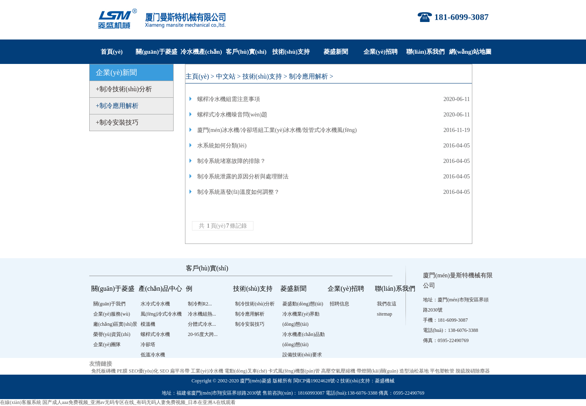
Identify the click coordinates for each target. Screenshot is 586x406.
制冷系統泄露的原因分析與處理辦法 (243, 176)
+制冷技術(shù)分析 (124, 89)
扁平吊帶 (179, 371)
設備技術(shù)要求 (302, 355)
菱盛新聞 (336, 51)
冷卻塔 (148, 344)
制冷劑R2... (200, 304)
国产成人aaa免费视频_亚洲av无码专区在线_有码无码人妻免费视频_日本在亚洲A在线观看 (139, 402)
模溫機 (148, 324)
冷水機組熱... (202, 314)
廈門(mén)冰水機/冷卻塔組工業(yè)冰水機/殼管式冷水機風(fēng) (277, 130)
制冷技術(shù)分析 (255, 304)
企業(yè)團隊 (107, 344)
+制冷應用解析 (117, 105)
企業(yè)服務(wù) (111, 314)
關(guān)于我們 (109, 304)
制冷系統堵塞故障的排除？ (231, 161)
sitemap (384, 314)
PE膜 (122, 371)
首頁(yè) (112, 51)
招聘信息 (339, 304)
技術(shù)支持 (291, 51)
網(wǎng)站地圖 (470, 51)
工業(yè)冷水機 (207, 371)
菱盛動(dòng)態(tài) (302, 304)
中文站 (226, 76)
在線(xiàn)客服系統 (20, 402)
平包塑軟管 (442, 371)
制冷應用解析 (308, 76)
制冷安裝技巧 (249, 324)
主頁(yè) (197, 76)
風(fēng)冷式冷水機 (161, 314)
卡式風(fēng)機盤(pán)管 (294, 371)
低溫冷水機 (153, 355)
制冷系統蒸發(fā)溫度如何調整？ (238, 192)
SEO (164, 371)
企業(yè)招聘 (380, 51)
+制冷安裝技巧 (117, 122)
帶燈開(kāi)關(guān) (377, 371)
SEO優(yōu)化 (144, 371)
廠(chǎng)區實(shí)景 (115, 324)
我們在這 (387, 304)
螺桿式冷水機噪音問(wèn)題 (232, 115)
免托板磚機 (103, 371)
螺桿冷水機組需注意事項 (228, 99)
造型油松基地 (414, 371)
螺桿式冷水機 (155, 334)
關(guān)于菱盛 (156, 51)
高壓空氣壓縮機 (338, 371)
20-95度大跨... (203, 334)
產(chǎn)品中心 (160, 288)
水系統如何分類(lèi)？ (222, 146)
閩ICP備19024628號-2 (316, 381)
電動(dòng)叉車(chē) (246, 371)
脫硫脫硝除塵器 (473, 371)
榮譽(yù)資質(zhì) (111, 334)
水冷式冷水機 (155, 304)
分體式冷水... (202, 324)
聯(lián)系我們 (425, 51)
